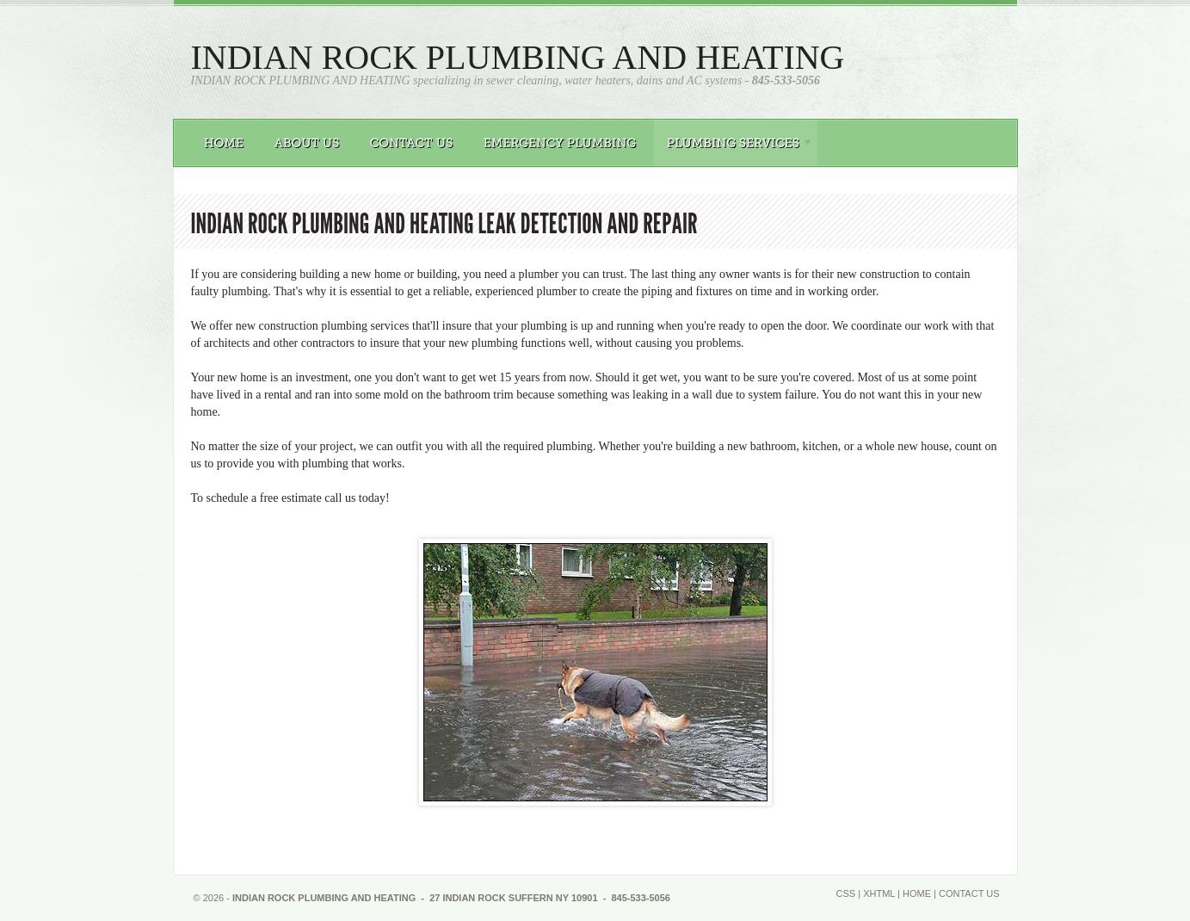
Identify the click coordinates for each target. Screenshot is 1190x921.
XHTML (879, 893)
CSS (846, 893)
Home (917, 893)
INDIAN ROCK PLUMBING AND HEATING (518, 57)
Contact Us (969, 893)
